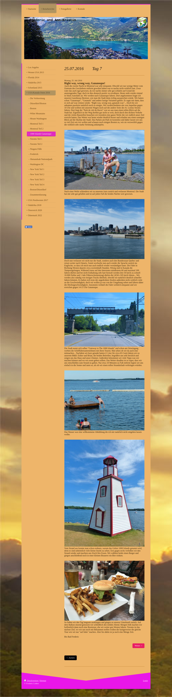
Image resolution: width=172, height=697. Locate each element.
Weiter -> (138, 646)
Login (145, 681)
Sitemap (43, 681)
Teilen (28, 227)
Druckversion (31, 681)
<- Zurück (71, 658)
